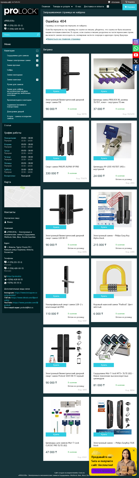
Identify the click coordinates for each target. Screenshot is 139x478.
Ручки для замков (15, 84)
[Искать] (37, 34)
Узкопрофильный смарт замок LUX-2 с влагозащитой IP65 (64, 305)
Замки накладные (15, 75)
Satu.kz (82, 473)
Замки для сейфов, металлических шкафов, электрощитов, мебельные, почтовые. (19, 92)
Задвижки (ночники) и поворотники (16, 106)
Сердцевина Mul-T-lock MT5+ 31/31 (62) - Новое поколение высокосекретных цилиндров (113, 376)
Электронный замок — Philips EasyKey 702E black (113, 444)
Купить (56, 91)
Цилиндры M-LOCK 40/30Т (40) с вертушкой (109, 168)
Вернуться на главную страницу (63, 39)
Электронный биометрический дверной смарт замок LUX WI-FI (65, 236)
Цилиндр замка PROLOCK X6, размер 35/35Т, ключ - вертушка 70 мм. (110, 101)
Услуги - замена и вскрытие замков (19, 117)
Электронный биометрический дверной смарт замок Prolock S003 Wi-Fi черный (65, 374)
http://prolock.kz (14, 276)
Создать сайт (6, 2)
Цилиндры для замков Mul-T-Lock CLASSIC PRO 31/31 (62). (62, 444)
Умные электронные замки (18, 60)
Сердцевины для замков (18, 55)
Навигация (9, 50)
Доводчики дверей (15, 111)
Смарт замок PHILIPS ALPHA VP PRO (62, 166)
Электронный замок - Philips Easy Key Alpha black (111, 236)
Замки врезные (13, 65)
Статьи (7, 125)
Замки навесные (14, 79)
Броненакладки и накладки (19, 100)
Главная (46, 6)
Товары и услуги (61, 6)
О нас (78, 6)
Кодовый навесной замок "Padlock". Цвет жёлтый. (113, 305)
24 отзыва (115, 2)
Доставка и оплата (94, 6)
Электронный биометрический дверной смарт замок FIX (65, 101)
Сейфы (10, 70)
